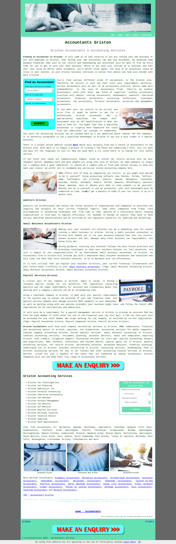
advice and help (122, 72)
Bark (75, 145)
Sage (60, 179)
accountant (95, 60)
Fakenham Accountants (118, 481)
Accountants (46, 478)
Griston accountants (35, 326)
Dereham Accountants (116, 487)
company (35, 165)
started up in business (127, 66)
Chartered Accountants (50, 395)
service (114, 162)
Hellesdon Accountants (87, 481)
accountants (116, 80)
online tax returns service (118, 159)
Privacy (149, 521)
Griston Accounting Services (47, 376)
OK (139, 542)
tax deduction (105, 134)
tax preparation (89, 329)
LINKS (120, 35)
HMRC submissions (129, 326)
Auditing (42, 419)
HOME (113, 35)
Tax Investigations (48, 382)
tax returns (113, 173)
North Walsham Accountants (84, 484)
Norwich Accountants (65, 490)
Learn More (129, 542)
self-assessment (134, 188)
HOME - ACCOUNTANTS (88, 511)
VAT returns (56, 345)
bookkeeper (86, 137)
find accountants (40, 427)
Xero (81, 185)
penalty (103, 191)
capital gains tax (116, 342)
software (108, 176)
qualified (82, 118)
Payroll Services (47, 410)
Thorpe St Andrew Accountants (83, 487)
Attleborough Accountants (124, 478)
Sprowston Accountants (95, 478)
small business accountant (84, 267)
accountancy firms (112, 89)
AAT (83, 122)
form (132, 148)
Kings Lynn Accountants (117, 484)
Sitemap (26, 521)
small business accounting (120, 333)
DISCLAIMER (147, 35)
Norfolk (33, 478)
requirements (131, 83)
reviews (133, 165)
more (96, 439)
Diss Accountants (141, 487)
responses (50, 151)
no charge (127, 151)
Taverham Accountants (35, 490)
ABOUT (127, 35)
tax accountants (82, 101)
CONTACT (136, 35)
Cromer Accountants (51, 487)
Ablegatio (131, 179)
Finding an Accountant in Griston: (43, 57)
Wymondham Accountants (55, 481)
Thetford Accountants (52, 484)
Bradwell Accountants (67, 478)
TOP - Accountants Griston (38, 495)
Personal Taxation (47, 413)
